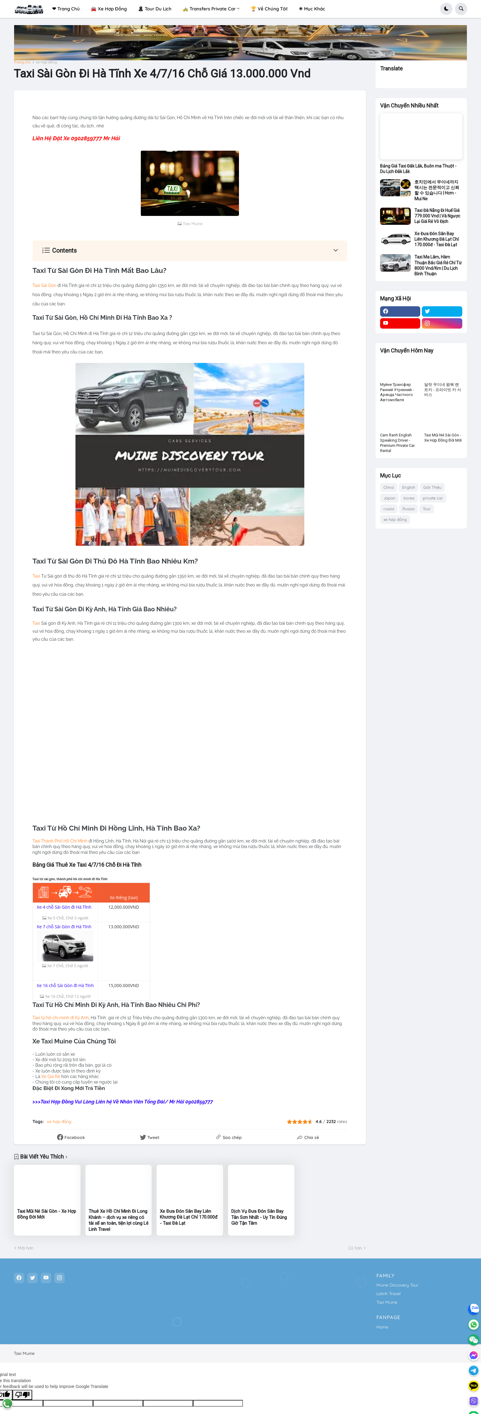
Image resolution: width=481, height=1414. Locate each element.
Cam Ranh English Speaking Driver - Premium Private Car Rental (397, 443)
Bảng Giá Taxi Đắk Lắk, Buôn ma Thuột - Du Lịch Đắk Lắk (418, 169)
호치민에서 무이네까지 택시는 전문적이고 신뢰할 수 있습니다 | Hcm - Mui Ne (436, 190)
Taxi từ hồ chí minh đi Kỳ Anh (61, 1017)
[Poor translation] (22, 1394)
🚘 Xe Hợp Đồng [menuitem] (109, 9)
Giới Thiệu (432, 487)
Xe (46, 1076)
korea (409, 498)
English (408, 487)
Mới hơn (25, 1247)
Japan (389, 498)
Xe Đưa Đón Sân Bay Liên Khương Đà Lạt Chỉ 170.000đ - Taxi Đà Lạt (188, 1217)
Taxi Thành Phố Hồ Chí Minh (60, 841)
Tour (427, 508)
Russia (408, 508)
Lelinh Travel (388, 1293)
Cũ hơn (355, 1247)
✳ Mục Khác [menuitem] (312, 9)
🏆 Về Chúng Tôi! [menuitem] (269, 9)
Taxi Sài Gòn (44, 285)
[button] (446, 9)
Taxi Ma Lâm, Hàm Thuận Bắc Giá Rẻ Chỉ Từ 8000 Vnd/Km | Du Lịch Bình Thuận (438, 265)
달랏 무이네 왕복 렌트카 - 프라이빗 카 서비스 (442, 389)
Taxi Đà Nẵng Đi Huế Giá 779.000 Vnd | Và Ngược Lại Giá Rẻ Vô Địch (437, 216)
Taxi (36, 575)
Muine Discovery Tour (397, 1285)
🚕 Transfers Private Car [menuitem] (209, 9)
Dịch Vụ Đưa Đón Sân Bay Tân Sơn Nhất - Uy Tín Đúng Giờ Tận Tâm (259, 1217)
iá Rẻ (55, 1076)
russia (388, 508)
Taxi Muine (386, 1302)
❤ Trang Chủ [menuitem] (66, 9)
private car (433, 498)
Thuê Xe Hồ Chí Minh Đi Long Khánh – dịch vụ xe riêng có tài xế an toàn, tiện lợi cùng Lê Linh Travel (118, 1220)
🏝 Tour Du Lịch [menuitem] (154, 9)
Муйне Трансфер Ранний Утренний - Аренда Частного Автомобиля (397, 392)
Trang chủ (22, 62)
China (388, 487)
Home (382, 1326)
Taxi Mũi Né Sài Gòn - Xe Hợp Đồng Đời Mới (46, 1214)
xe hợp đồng (46, 62)
